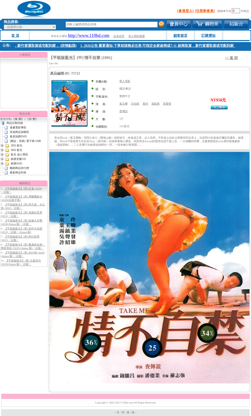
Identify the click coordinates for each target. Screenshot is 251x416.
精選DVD (16, 163)
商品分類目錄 (15, 122)
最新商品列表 (18, 172)
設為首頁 (118, 36)
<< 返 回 (231, 58)
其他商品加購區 (19, 131)
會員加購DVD (18, 136)
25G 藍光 (16, 145)
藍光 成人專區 (19, 154)
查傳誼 (123, 111)
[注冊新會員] (205, 11)
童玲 (145, 103)
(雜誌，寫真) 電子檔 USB (25, 140)
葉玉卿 (123, 103)
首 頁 (15, 36)
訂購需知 (208, 36)
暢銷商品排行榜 (19, 167)
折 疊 (32, 118)
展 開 (18, 118)
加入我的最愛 (136, 36)
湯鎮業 (155, 103)
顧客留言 (180, 36)
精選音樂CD (18, 158)
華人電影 (124, 81)
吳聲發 (167, 103)
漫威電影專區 (18, 127)
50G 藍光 (16, 149)
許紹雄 (135, 103)
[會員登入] (185, 11)
